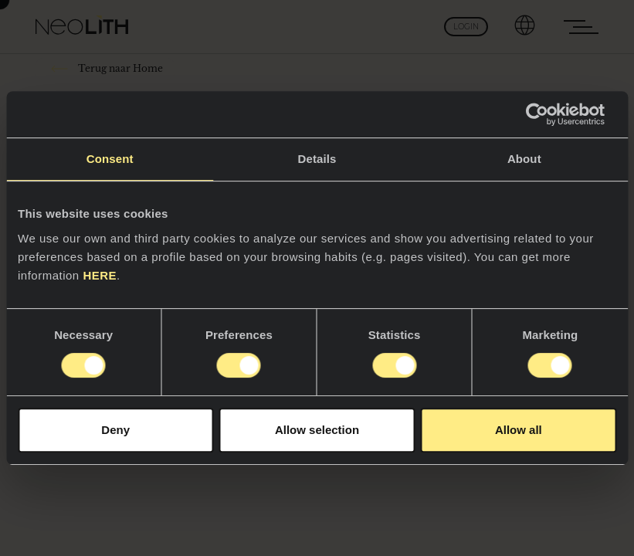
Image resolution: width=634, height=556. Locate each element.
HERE (100, 275)
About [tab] (524, 158)
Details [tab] (317, 158)
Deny (115, 429)
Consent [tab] (110, 158)
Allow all (518, 429)
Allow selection (317, 429)
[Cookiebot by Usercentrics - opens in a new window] (548, 114)
